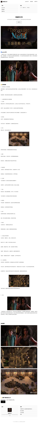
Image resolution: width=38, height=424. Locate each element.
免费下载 (35, 1)
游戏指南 (31, 1)
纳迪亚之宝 (4, 1)
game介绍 (26, 1)
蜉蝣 (21, 414)
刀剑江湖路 (22, 412)
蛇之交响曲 (22, 410)
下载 (3, 401)
